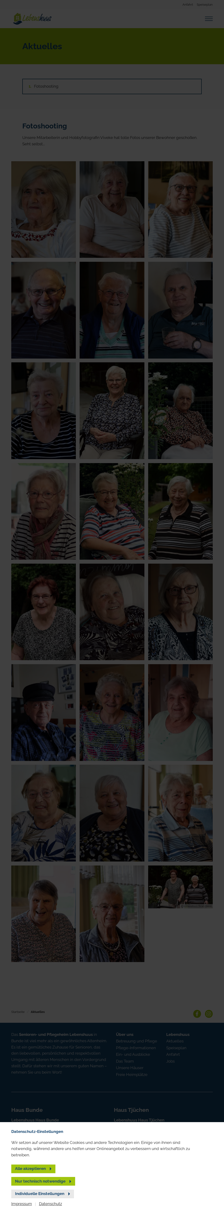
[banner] (112, 605)
